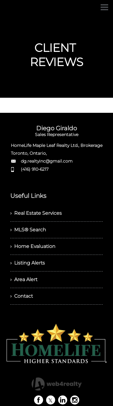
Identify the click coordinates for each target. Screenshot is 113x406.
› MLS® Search (28, 230)
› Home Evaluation (32, 246)
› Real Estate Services (36, 213)
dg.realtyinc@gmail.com (47, 161)
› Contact (21, 296)
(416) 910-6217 (35, 169)
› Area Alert (23, 279)
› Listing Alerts (27, 263)
